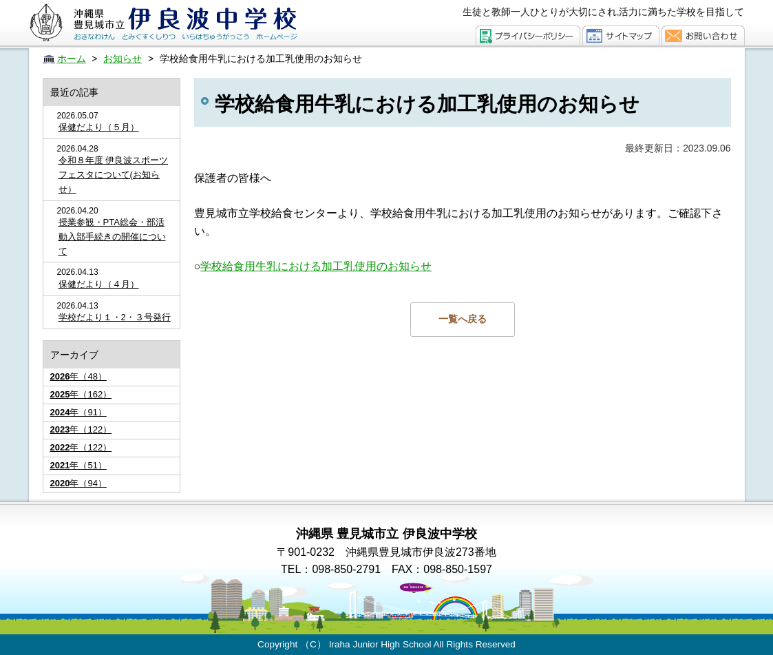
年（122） (81, 429)
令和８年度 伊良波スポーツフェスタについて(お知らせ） (114, 174)
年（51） (78, 465)
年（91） (78, 412)
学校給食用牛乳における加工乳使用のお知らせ (316, 266)
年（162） (81, 394)
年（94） (78, 483)
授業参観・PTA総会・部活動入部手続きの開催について (112, 236)
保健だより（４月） (99, 284)
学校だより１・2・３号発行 (115, 317)
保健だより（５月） (99, 127)
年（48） (78, 376)
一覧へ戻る (462, 318)
